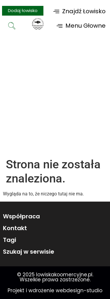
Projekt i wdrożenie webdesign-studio (55, 290)
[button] (79, 11)
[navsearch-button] (12, 26)
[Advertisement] (55, 99)
